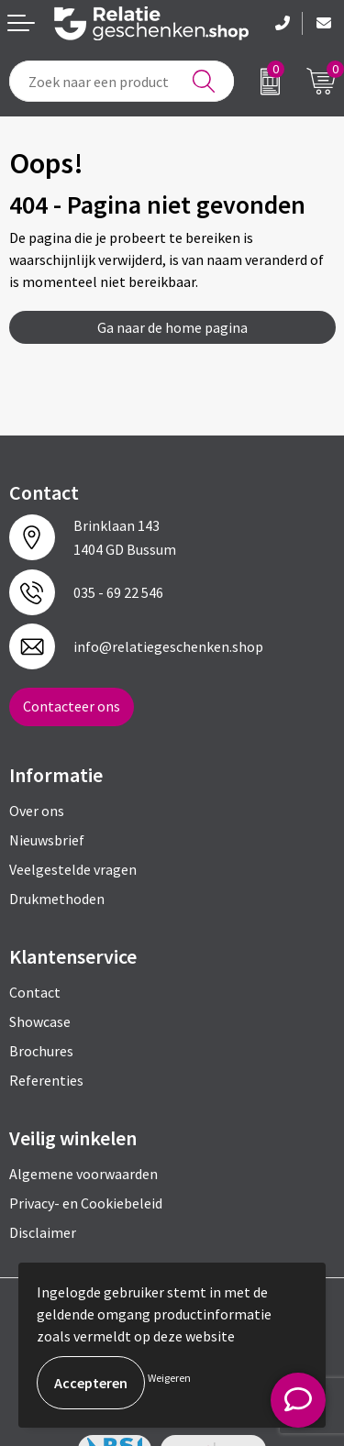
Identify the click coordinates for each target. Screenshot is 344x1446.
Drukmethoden (57, 898)
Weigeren (169, 1378)
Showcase (40, 1021)
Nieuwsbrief (46, 840)
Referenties (46, 1080)
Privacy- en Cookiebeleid (85, 1203)
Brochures (41, 1051)
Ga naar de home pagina (172, 327)
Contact (35, 992)
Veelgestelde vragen (73, 869)
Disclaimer (42, 1232)
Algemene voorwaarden (83, 1174)
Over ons (36, 810)
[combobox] (121, 81)
